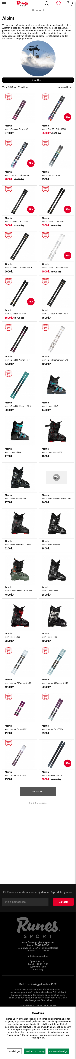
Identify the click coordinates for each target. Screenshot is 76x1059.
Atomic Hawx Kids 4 (13, 452)
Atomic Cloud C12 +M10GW (53, 221)
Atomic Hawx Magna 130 (52, 452)
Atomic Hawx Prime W (51, 545)
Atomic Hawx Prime (50, 591)
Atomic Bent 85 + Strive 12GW (54, 129)
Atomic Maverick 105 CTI (52, 775)
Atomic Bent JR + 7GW (51, 175)
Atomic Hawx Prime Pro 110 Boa (18, 545)
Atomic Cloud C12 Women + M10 (18, 268)
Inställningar (14, 1051)
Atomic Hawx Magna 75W (15, 498)
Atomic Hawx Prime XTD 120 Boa (18, 591)
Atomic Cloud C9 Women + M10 (55, 314)
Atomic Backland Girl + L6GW (16, 129)
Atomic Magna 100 (12, 637)
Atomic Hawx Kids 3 (50, 406)
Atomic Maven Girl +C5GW (52, 729)
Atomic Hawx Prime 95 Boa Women (56, 498)
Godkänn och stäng (35, 1051)
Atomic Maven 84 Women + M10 (55, 683)
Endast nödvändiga (58, 1051)
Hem (34, 10)
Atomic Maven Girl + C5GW (15, 729)
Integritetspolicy (52, 1035)
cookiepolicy (37, 1037)
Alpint (41, 10)
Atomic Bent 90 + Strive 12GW (17, 175)
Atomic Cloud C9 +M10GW (15, 314)
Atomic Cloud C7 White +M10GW (55, 268)
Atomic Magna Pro (49, 637)
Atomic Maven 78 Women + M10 (18, 683)
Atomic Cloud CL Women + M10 (18, 360)
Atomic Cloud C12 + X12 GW (16, 221)
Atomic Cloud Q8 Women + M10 (18, 406)
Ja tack (63, 901)
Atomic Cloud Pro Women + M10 (55, 360)
